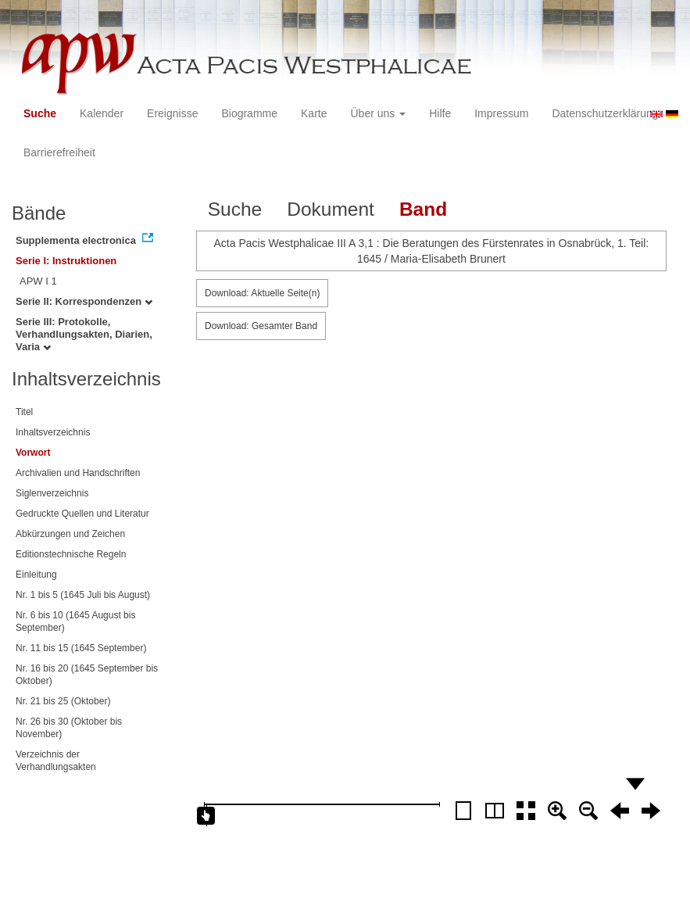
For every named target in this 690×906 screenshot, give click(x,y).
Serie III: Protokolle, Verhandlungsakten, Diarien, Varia (84, 334)
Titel (24, 411)
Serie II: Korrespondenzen (84, 301)
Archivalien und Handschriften (78, 472)
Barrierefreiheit (59, 152)
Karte (314, 113)
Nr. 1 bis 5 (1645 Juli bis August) (83, 594)
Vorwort (33, 452)
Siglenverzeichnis (52, 493)
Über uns (378, 113)
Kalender (101, 113)
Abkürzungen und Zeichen (70, 533)
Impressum (501, 113)
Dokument (330, 209)
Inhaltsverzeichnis (53, 432)
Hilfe (440, 113)
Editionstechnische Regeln (71, 554)
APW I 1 (38, 281)
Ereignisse (172, 113)
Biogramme (249, 113)
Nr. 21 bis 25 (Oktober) (63, 701)
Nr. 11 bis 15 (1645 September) (81, 648)
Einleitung (36, 574)
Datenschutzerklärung (605, 113)
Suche (39, 113)
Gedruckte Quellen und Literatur (82, 513)
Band (423, 209)
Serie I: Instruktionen (66, 261)
